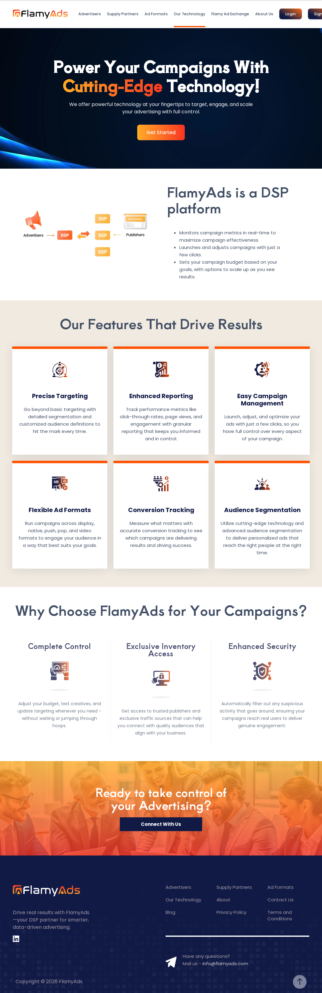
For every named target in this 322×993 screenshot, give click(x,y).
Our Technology (189, 13)
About (223, 899)
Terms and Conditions (279, 915)
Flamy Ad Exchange (230, 13)
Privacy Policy (231, 912)
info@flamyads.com (225, 963)
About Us (264, 13)
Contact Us (280, 899)
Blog (170, 912)
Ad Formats (156, 13)
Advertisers (89, 13)
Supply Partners (122, 13)
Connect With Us (161, 824)
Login (290, 13)
